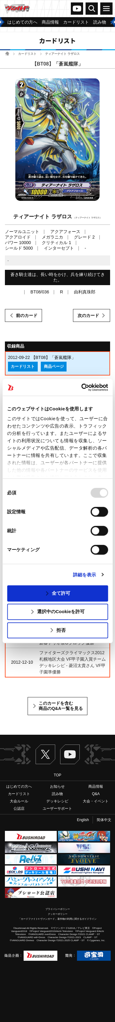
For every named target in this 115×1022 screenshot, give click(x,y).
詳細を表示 (84, 574)
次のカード (88, 315)
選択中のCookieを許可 (61, 611)
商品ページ (54, 366)
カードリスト (27, 53)
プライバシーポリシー (57, 909)
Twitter (45, 754)
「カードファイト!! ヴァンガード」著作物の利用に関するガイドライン (57, 919)
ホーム (7, 53)
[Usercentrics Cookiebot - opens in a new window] (82, 387)
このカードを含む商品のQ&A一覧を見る (60, 706)
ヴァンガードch (77, 8)
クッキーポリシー (57, 914)
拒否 (61, 630)
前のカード (26, 315)
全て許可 (61, 593)
